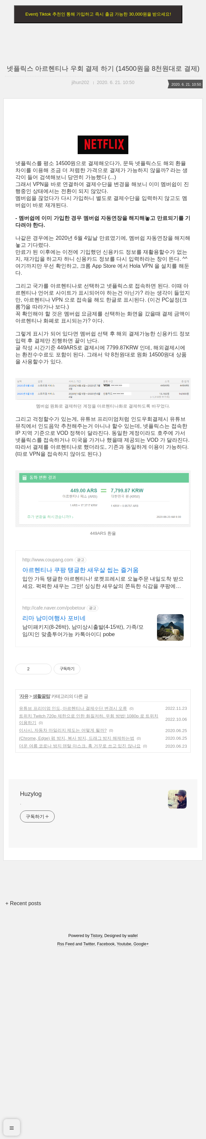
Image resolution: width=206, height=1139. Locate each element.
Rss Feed (65, 1130)
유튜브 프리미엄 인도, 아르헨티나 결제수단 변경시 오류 (73, 894)
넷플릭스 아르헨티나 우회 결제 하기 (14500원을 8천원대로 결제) (103, 68)
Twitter (89, 1130)
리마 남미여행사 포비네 (54, 804)
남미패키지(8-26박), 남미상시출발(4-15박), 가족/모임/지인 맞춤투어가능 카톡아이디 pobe (83, 816)
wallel (133, 1121)
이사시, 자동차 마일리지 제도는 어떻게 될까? (63, 916)
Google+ (141, 1130)
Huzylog (31, 980)
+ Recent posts (23, 1089)
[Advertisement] (103, 175)
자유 (24, 882)
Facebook (106, 1130)
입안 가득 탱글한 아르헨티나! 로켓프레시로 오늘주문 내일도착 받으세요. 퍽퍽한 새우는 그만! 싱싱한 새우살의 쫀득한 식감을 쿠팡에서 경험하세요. (103, 769)
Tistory (96, 1121)
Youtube (124, 1130)
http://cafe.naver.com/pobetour (53, 794)
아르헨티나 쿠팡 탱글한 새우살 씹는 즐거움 (80, 756)
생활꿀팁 (41, 882)
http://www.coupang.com (47, 745)
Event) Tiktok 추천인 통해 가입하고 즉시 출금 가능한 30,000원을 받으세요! (98, 14)
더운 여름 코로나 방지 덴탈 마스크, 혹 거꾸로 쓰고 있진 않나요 (80, 931)
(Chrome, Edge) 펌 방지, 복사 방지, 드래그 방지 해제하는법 (76, 924)
